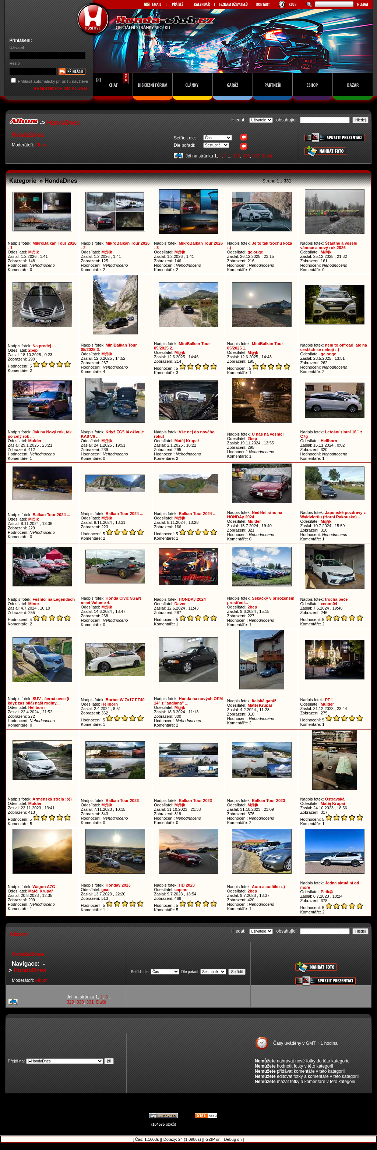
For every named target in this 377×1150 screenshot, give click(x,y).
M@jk (33, 252)
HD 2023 (186, 885)
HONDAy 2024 (192, 599)
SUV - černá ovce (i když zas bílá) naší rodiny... (38, 700)
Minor (33, 603)
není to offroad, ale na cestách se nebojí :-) (333, 347)
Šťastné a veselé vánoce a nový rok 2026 (328, 245)
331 (256, 156)
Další (267, 156)
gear (105, 889)
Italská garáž (264, 701)
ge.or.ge (255, 252)
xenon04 (329, 603)
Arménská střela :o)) (51, 799)
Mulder (35, 441)
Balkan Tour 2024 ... (51, 514)
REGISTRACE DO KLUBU (61, 88)
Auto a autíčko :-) (268, 886)
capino (181, 889)
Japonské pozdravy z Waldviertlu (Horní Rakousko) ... (333, 514)
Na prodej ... (44, 346)
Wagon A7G (43, 886)
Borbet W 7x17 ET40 (125, 700)
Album (41, 145)
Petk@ (327, 892)
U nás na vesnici (267, 434)
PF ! (329, 700)
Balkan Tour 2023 (122, 800)
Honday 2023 (118, 885)
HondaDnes (63, 123)
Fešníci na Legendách (53, 599)
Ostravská (335, 799)
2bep (33, 350)
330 (246, 156)
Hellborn (329, 441)
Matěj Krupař (187, 441)
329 (236, 156)
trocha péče (336, 599)
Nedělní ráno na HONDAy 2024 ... (254, 514)
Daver (180, 603)
